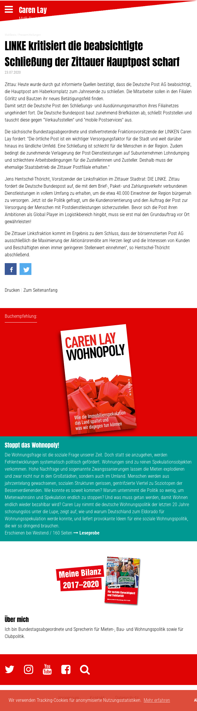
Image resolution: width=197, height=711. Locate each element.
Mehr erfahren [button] (157, 700)
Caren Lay (33, 10)
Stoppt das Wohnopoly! (32, 445)
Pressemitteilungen (29, 34)
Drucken (12, 290)
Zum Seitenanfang (40, 290)
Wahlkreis (10, 34)
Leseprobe (89, 533)
